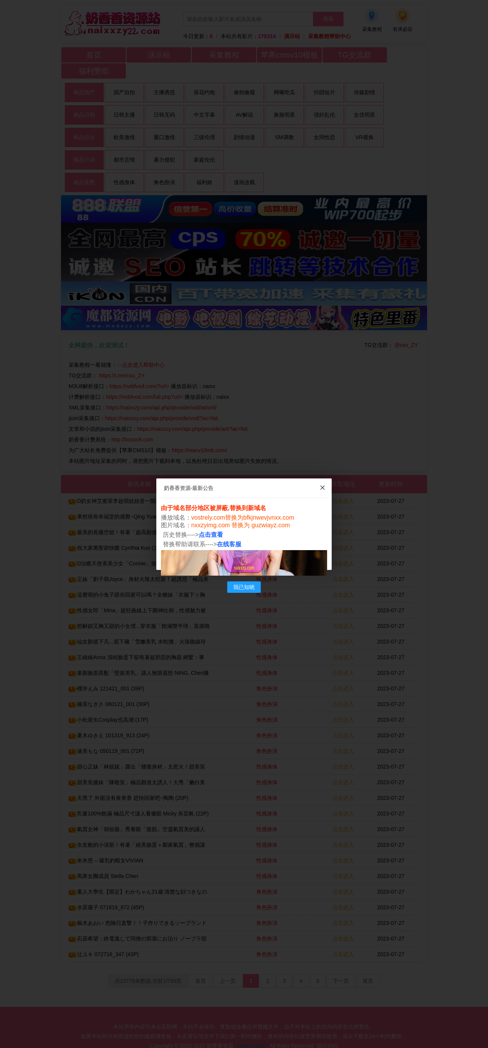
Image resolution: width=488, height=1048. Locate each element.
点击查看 (211, 534)
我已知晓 (244, 587)
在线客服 (229, 544)
